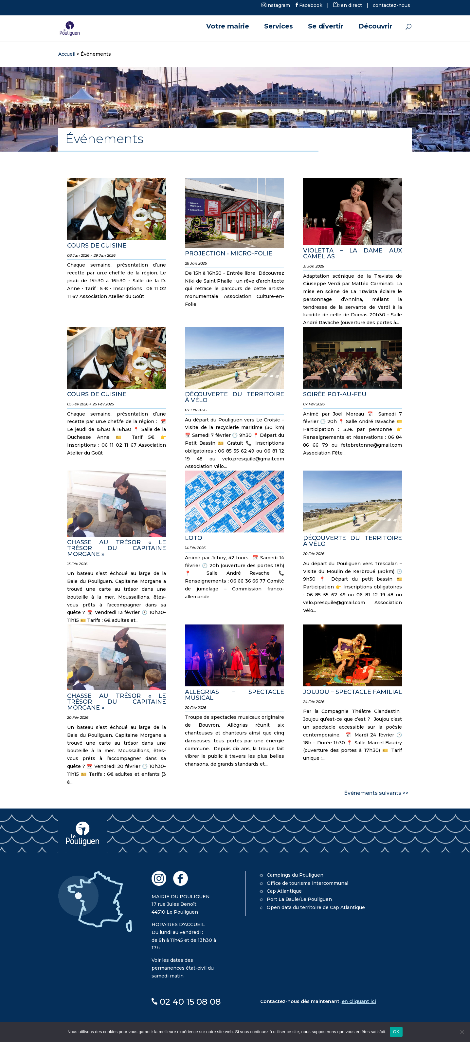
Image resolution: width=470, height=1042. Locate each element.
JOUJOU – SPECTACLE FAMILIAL (352, 692)
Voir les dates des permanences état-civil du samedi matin (183, 968)
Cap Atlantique (284, 891)
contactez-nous (391, 5)
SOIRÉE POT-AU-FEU (335, 394)
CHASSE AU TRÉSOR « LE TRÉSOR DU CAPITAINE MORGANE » (116, 548)
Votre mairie (227, 27)
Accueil (66, 54)
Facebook (310, 5)
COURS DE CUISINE (96, 245)
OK (396, 1031)
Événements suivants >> (376, 793)
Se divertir (325, 27)
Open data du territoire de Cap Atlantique (316, 907)
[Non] (462, 1032)
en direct (347, 5)
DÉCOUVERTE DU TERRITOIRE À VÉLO (234, 397)
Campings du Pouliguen (295, 875)
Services (278, 27)
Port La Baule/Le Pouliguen (299, 899)
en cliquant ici (359, 1001)
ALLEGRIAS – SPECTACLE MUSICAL (234, 694)
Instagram (278, 5)
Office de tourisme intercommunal (307, 883)
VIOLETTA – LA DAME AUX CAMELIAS (352, 253)
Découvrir (375, 27)
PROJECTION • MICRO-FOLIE (228, 253)
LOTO (193, 538)
